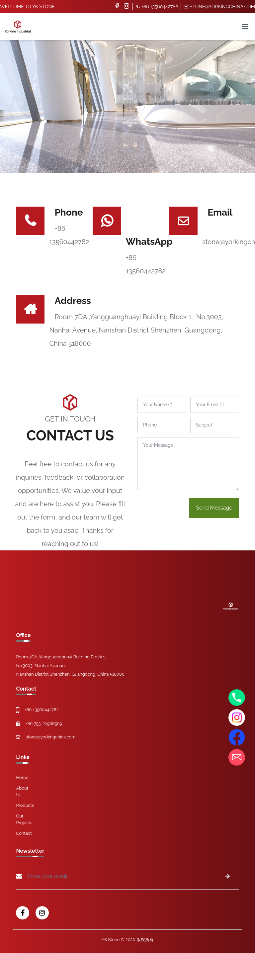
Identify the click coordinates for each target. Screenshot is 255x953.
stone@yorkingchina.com (219, 6)
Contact (24, 833)
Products (25, 805)
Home (22, 777)
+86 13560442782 (156, 6)
